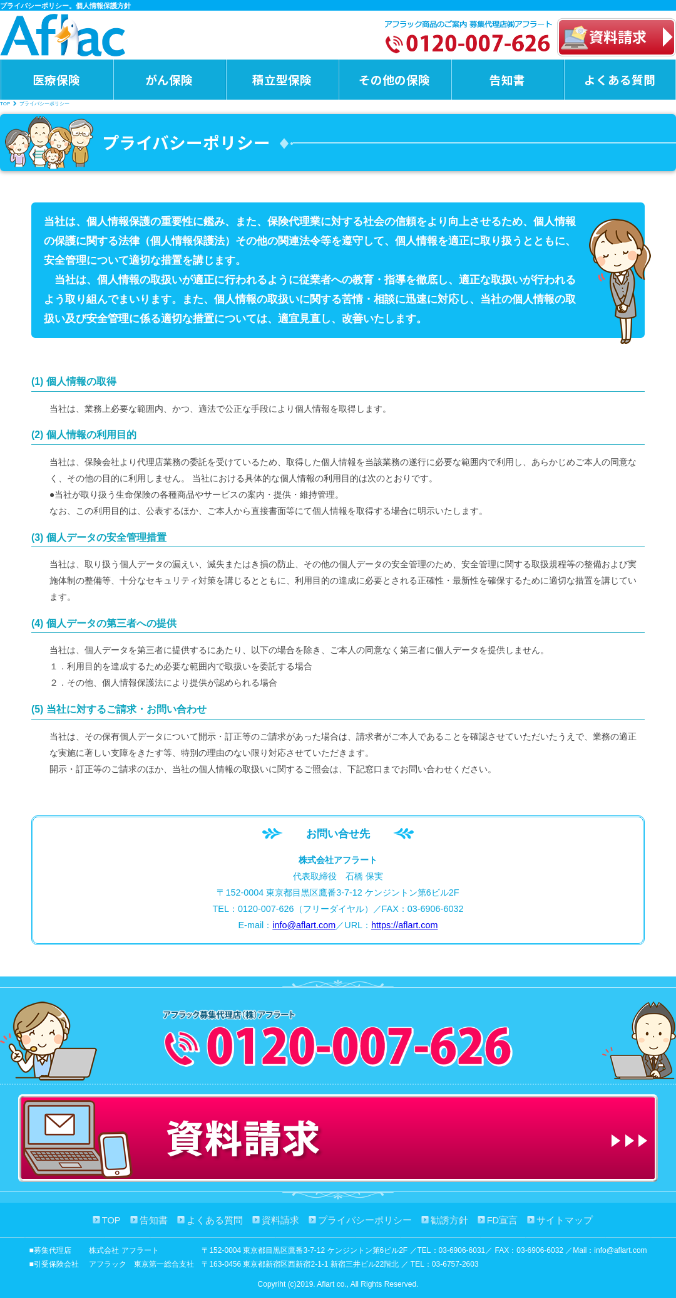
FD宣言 (502, 1220)
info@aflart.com (303, 925)
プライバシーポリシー (365, 1220)
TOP (5, 104)
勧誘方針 (449, 1220)
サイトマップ (564, 1220)
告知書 (507, 79)
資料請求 (280, 1220)
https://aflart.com (404, 925)
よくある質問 (619, 79)
